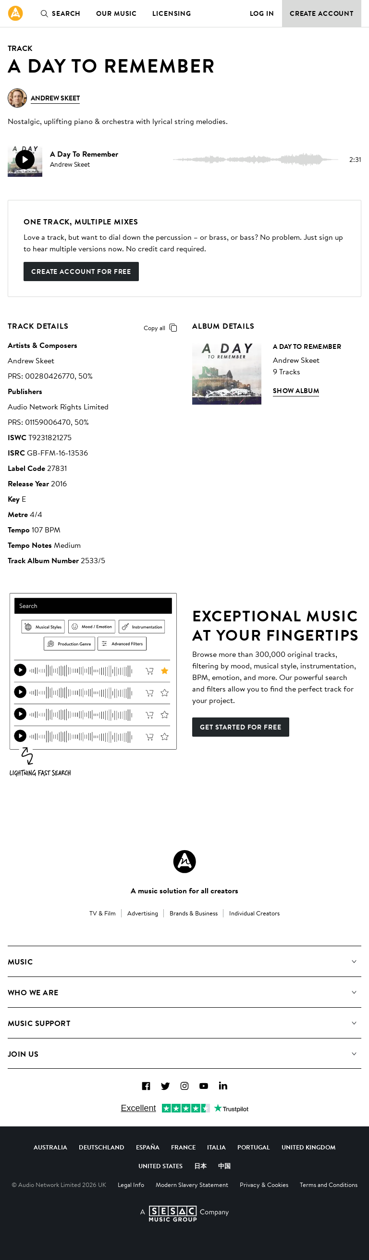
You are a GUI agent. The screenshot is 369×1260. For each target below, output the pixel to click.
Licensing (171, 13)
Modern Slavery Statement (192, 1184)
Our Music (116, 13)
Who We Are (33, 992)
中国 (224, 1165)
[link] (15, 13)
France (183, 1147)
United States (160, 1165)
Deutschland (101, 1147)
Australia (50, 1147)
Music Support (39, 1023)
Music (20, 961)
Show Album (296, 390)
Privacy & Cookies (264, 1184)
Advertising (142, 913)
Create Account (322, 13)
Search (59, 13)
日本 (200, 1165)
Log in (262, 13)
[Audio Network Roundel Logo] (184, 861)
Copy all (162, 327)
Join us (23, 1054)
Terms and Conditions (328, 1184)
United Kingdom (308, 1147)
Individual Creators (254, 913)
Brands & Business (194, 913)
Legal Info (131, 1184)
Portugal (253, 1147)
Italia (216, 1147)
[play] (25, 159)
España (148, 1147)
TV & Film (102, 913)
